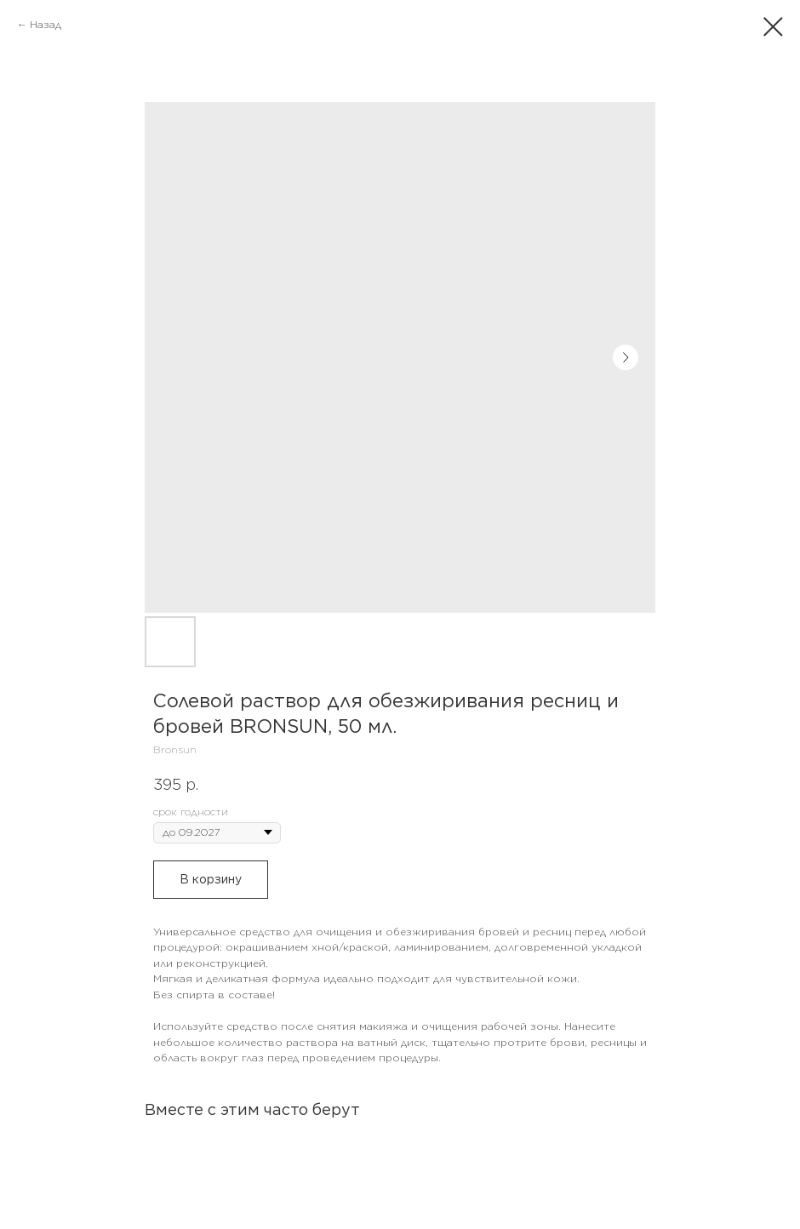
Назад (45, 24)
